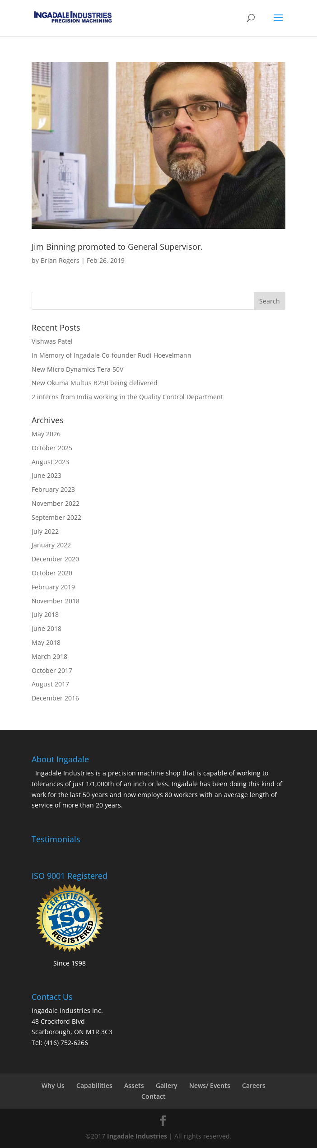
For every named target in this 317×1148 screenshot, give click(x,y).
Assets (134, 1085)
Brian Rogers (60, 260)
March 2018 (49, 656)
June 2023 (46, 475)
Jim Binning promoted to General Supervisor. (117, 246)
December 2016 (55, 698)
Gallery (166, 1085)
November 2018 (55, 601)
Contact (153, 1096)
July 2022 (45, 531)
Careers (254, 1085)
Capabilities (94, 1085)
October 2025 (52, 447)
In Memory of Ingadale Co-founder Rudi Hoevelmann (111, 355)
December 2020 (55, 559)
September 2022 (56, 517)
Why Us (53, 1085)
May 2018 (46, 642)
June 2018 (46, 628)
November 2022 (55, 503)
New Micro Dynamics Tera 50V (77, 369)
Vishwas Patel (52, 341)
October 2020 (52, 573)
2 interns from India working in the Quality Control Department (127, 396)
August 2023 (50, 461)
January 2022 (51, 545)
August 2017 (50, 684)
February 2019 (53, 587)
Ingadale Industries (137, 1136)
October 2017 (52, 670)
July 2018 (45, 614)
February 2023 (53, 489)
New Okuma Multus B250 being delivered (95, 382)
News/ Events (209, 1085)
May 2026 (46, 433)
